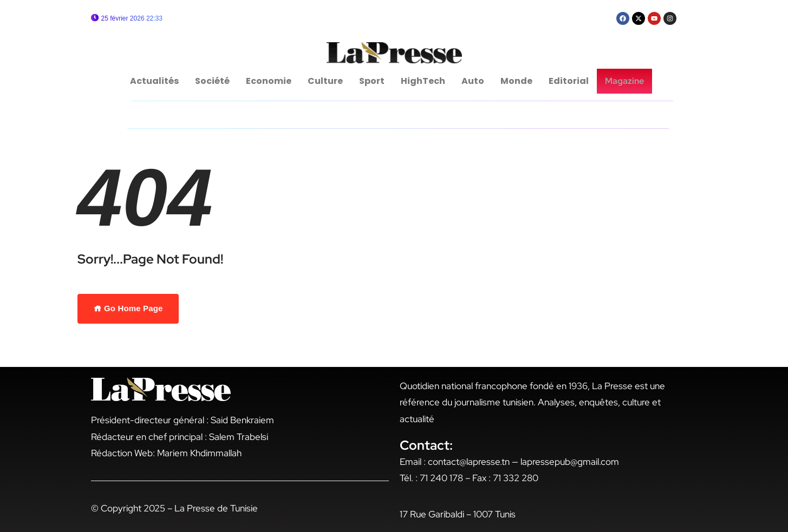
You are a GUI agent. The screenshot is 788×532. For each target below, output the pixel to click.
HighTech (424, 81)
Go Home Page (128, 308)
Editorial (570, 81)
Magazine (624, 81)
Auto (474, 81)
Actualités (156, 81)
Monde (518, 81)
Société (214, 81)
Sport (373, 81)
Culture (326, 81)
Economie (270, 81)
